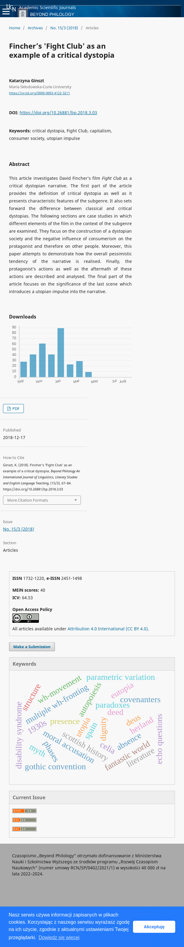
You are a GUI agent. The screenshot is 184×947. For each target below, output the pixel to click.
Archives (35, 28)
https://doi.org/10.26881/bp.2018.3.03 (58, 112)
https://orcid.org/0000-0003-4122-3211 (39, 93)
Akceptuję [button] (154, 926)
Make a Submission (32, 646)
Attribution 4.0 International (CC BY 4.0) (108, 629)
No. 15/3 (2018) (64, 28)
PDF (15, 408)
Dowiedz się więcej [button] (59, 937)
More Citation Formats (27, 500)
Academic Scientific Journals (41, 7)
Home (14, 28)
